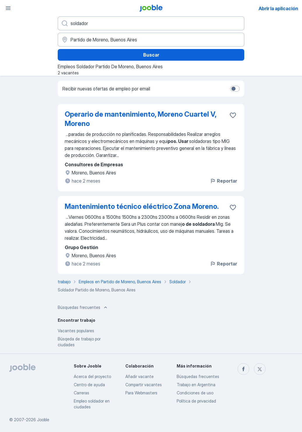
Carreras (81, 392)
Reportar (223, 181)
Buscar (151, 55)
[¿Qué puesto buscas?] (151, 23)
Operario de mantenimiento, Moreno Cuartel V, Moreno (140, 119)
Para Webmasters (141, 392)
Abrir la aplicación (278, 8)
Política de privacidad (196, 400)
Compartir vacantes (143, 384)
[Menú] (8, 8)
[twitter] (260, 369)
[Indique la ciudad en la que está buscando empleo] (151, 40)
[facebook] (243, 369)
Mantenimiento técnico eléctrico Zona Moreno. (142, 206)
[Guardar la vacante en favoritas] (233, 115)
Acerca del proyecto (92, 376)
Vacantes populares (76, 330)
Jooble (43, 419)
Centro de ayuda (89, 384)
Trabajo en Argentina (196, 384)
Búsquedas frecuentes (198, 376)
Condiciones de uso (195, 392)
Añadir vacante (139, 376)
